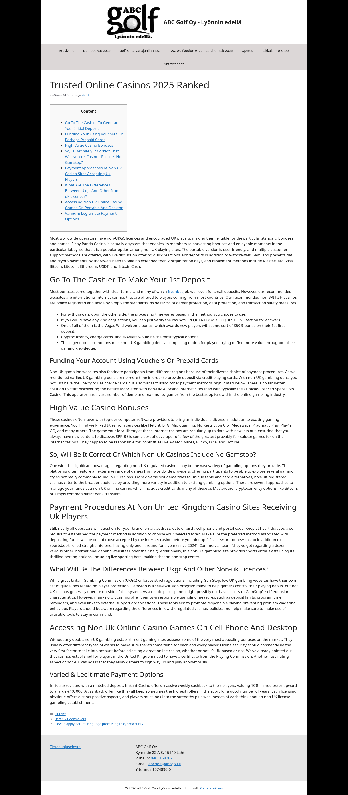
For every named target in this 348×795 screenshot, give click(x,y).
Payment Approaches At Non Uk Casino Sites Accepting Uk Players (93, 173)
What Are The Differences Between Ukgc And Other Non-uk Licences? (92, 190)
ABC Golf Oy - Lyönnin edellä (202, 22)
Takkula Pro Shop (275, 50)
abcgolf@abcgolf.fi (164, 763)
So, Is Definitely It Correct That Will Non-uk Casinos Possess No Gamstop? (93, 156)
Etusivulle (66, 50)
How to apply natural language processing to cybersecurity (99, 724)
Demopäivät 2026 (97, 50)
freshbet (175, 291)
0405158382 (161, 758)
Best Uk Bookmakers (70, 719)
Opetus (247, 50)
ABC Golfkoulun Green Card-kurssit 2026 (201, 50)
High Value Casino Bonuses (89, 145)
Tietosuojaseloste (65, 746)
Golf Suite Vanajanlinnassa (140, 50)
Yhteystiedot (174, 64)
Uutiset (60, 714)
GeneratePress (211, 788)
